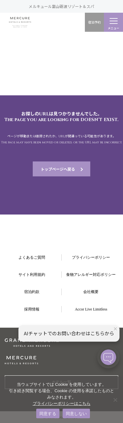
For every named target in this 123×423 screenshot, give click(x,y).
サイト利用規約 (31, 274)
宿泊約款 (31, 292)
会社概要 (91, 292)
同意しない (76, 413)
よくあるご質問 (31, 257)
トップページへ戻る (58, 169)
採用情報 (31, 309)
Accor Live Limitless (91, 309)
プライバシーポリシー (91, 257)
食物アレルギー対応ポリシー (91, 274)
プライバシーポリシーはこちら (62, 403)
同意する (47, 413)
